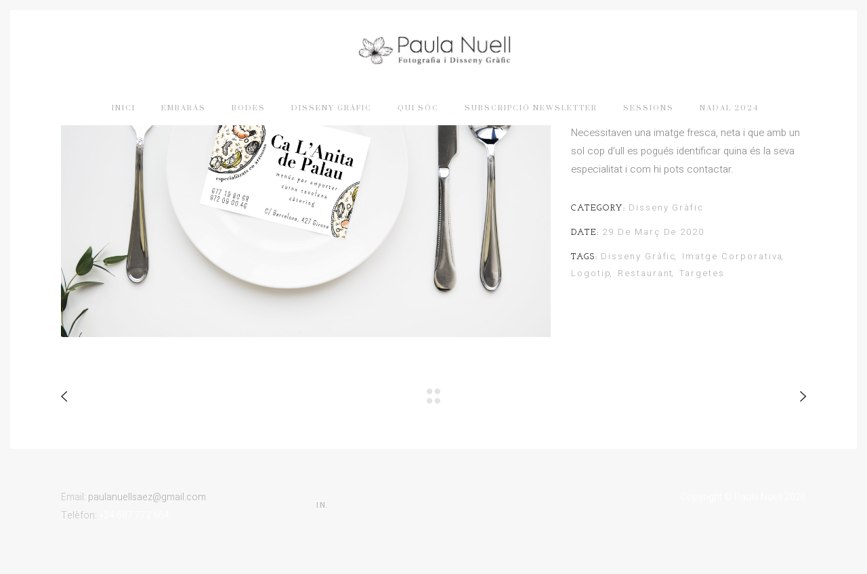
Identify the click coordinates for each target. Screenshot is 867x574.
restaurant (646, 273)
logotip (591, 273)
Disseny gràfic (666, 207)
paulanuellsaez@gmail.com (147, 497)
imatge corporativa (732, 256)
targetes (702, 273)
